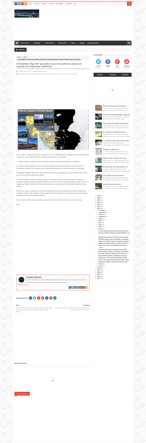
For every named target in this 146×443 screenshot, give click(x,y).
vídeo (24, 57)
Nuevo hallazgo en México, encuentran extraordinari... (113, 251)
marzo (100, 229)
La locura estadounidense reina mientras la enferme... (113, 231)
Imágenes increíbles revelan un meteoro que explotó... (114, 241)
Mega (73, 43)
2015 (98, 274)
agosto (101, 218)
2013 (98, 278)
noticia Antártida (24, 74)
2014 (98, 276)
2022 (98, 202)
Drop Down (58, 3)
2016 (98, 272)
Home (30, 3)
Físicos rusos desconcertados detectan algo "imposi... (114, 260)
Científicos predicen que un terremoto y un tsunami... (113, 239)
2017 (98, 270)
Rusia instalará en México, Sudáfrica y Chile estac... (113, 255)
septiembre (102, 216)
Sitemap (51, 3)
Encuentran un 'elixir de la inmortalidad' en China (112, 257)
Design (82, 43)
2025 (98, 196)
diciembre (101, 210)
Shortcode (49, 43)
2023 (98, 200)
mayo (100, 224)
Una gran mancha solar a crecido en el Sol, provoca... (113, 237)
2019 (98, 208)
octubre (101, 214)
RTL (75, 3)
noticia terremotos (55, 74)
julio (100, 220)
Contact (44, 3)
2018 (98, 268)
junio (100, 222)
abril (100, 227)
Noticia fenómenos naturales (39, 74)
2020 (98, 206)
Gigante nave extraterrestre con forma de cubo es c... (113, 243)
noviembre (102, 212)
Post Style (25, 43)
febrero (101, 264)
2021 (98, 204)
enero (100, 266)
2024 (98, 198)
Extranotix (26, 285)
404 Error (69, 3)
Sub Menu (36, 43)
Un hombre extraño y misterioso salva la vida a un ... (113, 253)
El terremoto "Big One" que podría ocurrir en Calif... (113, 262)
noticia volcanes (68, 74)
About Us (37, 3)
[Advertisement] (95, 23)
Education (62, 43)
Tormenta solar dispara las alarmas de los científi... (113, 249)
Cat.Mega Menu (92, 43)
